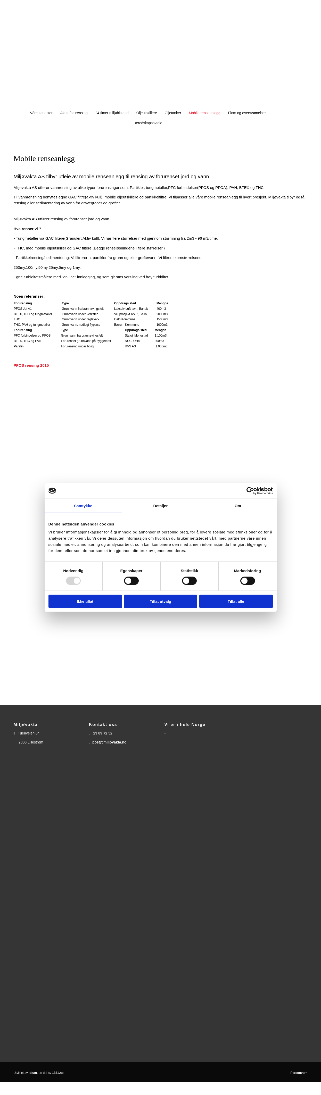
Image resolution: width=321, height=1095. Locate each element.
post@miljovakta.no (109, 742)
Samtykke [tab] (83, 505)
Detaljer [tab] (160, 505)
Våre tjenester (41, 113)
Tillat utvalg (160, 601)
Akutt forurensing (74, 113)
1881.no (58, 1073)
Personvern (298, 1073)
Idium (33, 1073)
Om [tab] (238, 505)
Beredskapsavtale (148, 123)
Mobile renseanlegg (204, 113)
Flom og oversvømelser (247, 113)
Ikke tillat (85, 601)
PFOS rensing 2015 (31, 365)
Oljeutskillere (146, 113)
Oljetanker (173, 113)
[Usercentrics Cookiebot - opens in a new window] (250, 491)
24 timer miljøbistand (111, 113)
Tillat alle (236, 601)
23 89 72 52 (102, 733)
